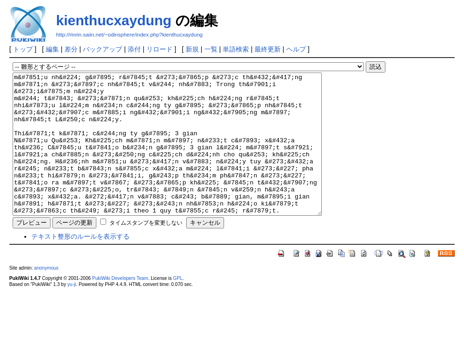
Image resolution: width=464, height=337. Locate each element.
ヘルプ (296, 49)
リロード (159, 49)
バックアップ (102, 49)
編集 (52, 49)
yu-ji (71, 312)
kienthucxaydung (114, 20)
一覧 (211, 49)
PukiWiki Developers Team (120, 306)
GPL (177, 306)
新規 (192, 49)
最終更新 (267, 49)
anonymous (46, 296)
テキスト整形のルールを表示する (80, 264)
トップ (23, 49)
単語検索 (236, 49)
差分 (71, 49)
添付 (134, 49)
